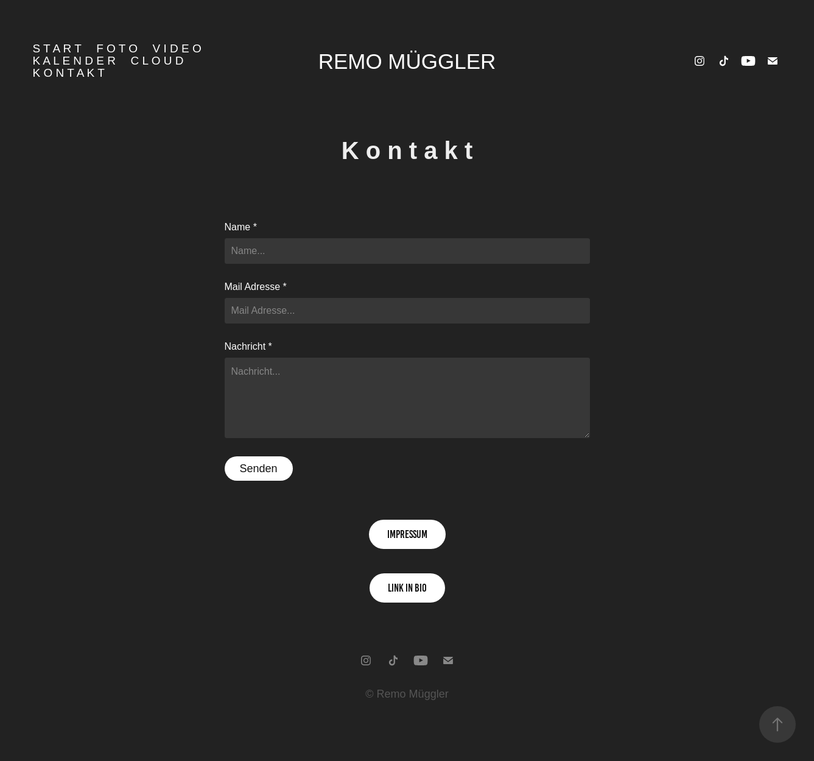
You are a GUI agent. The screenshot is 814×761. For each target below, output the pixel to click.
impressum (407, 534)
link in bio (407, 588)
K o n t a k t (68, 72)
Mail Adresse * (256, 287)
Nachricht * (248, 347)
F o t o (117, 48)
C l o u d (157, 60)
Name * (241, 227)
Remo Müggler (407, 61)
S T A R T (56, 48)
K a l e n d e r (74, 60)
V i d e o (177, 48)
